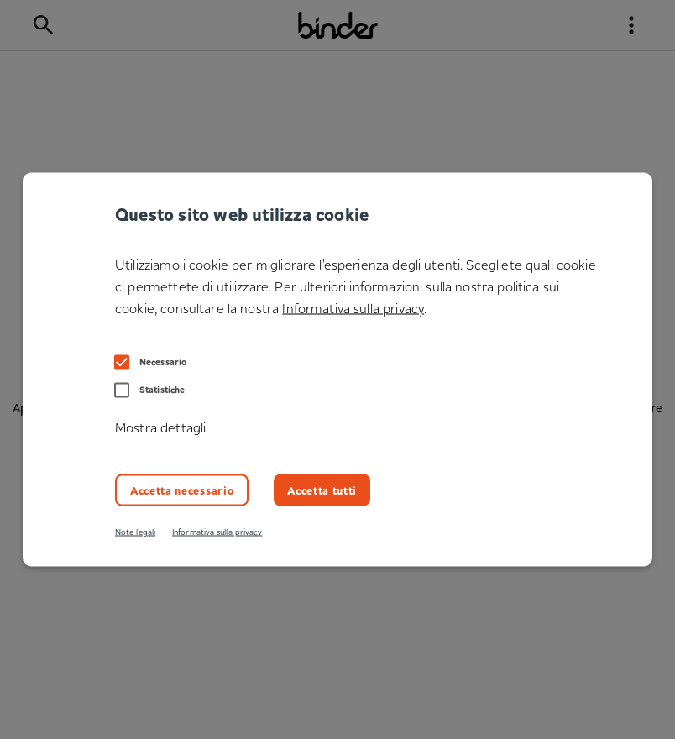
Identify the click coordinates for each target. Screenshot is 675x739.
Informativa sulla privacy (217, 532)
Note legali (135, 532)
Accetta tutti (322, 489)
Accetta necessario (181, 489)
